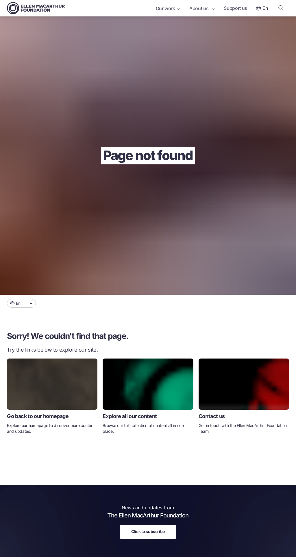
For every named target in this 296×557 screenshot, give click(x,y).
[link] (52, 399)
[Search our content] (281, 8)
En (261, 8)
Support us (235, 8)
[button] (21, 303)
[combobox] (21, 303)
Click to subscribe (147, 531)
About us (201, 8)
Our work (168, 8)
